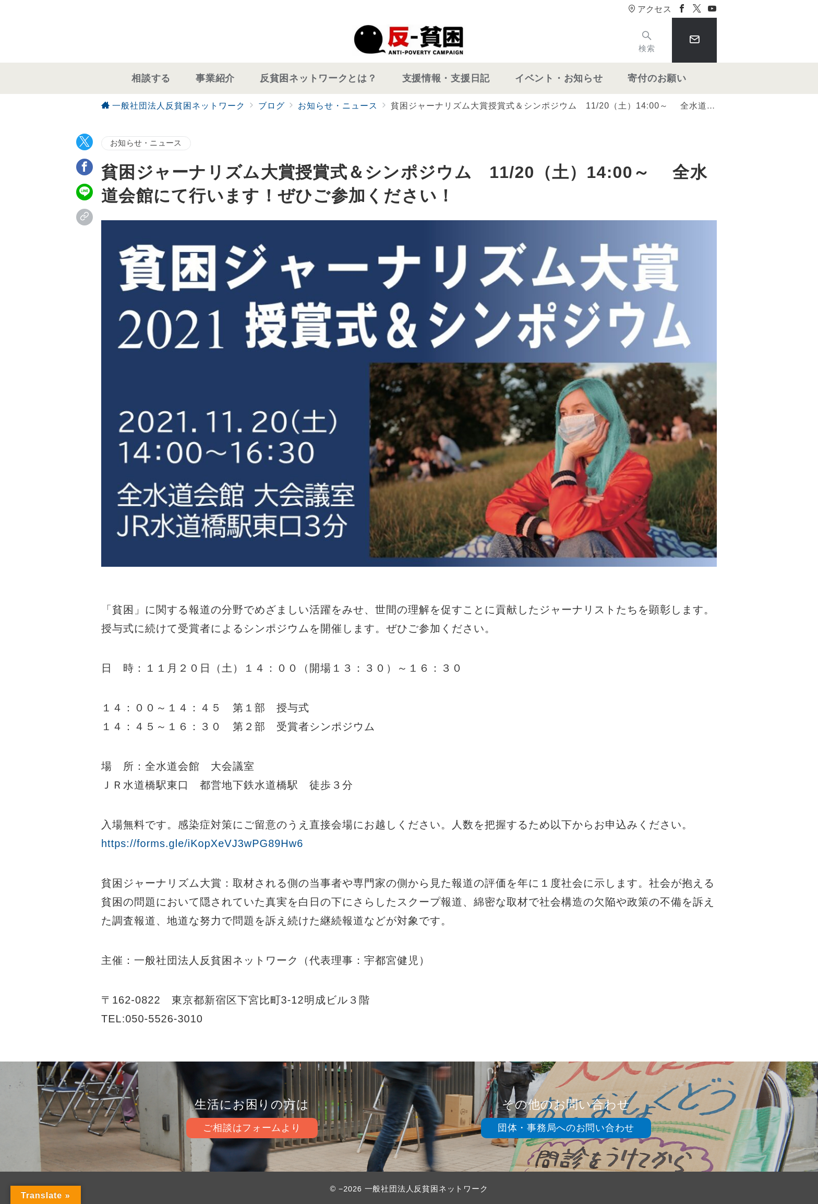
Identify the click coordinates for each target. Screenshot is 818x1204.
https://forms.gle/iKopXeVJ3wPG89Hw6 (202, 843)
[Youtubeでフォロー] (712, 9)
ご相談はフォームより (251, 1128)
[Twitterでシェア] (84, 142)
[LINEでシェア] (84, 192)
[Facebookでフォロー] (682, 9)
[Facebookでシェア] (84, 167)
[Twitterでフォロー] (697, 9)
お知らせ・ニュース (146, 143)
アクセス (649, 9)
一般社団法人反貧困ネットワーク (426, 1189)
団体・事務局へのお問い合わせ (566, 1128)
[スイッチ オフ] (647, 40)
